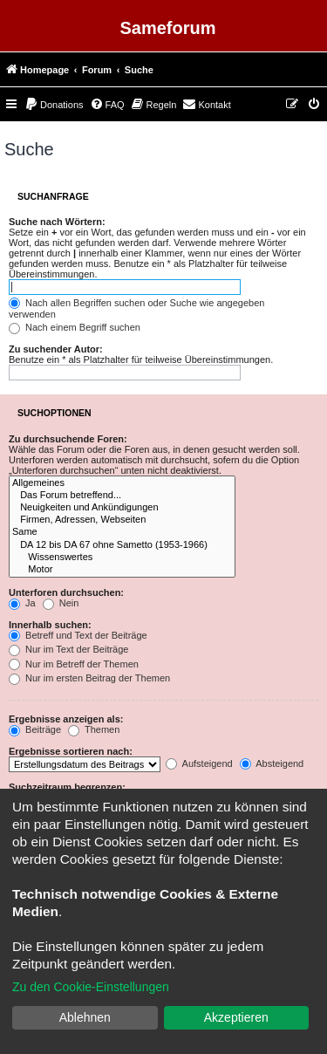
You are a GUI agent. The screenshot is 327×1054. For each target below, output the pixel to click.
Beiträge (35, 729)
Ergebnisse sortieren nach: (71, 751)
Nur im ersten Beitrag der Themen (89, 678)
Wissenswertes (122, 557)
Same (122, 532)
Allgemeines (122, 483)
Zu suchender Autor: (56, 349)
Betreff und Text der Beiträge (78, 635)
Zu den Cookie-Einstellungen (90, 987)
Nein (61, 603)
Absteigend (272, 763)
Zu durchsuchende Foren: (68, 439)
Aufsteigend (199, 763)
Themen (93, 729)
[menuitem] (54, 104)
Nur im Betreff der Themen (74, 664)
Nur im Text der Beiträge (68, 649)
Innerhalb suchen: (50, 624)
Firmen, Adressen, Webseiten (122, 520)
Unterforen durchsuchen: (66, 592)
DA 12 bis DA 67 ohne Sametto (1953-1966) (122, 545)
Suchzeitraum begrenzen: (67, 787)
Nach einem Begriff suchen (74, 327)
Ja (22, 603)
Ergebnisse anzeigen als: (66, 719)
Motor (122, 570)
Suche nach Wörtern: (57, 221)
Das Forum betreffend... (122, 495)
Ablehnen (85, 1017)
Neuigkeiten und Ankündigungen (122, 508)
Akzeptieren (236, 1017)
